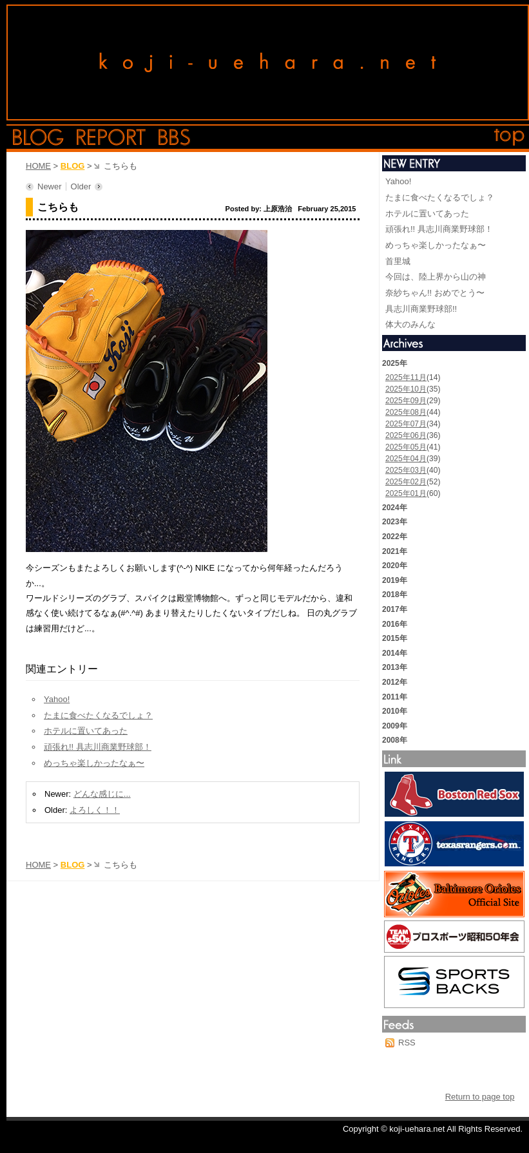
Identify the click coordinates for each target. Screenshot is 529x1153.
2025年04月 (406, 458)
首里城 (397, 261)
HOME (38, 166)
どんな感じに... (102, 794)
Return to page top (480, 1096)
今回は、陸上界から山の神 (435, 276)
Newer (49, 186)
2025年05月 (406, 447)
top (509, 137)
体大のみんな (410, 324)
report (111, 137)
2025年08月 (406, 412)
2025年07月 (406, 423)
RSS (407, 1042)
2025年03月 (406, 470)
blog (38, 137)
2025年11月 (406, 377)
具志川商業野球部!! (421, 309)
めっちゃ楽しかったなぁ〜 (94, 763)
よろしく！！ (95, 810)
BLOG (73, 166)
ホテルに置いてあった (86, 731)
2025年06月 (406, 435)
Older (81, 186)
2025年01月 (406, 493)
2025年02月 (406, 481)
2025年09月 (406, 400)
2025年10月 (406, 389)
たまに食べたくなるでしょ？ (98, 715)
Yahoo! (57, 699)
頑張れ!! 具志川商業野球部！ (97, 747)
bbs (174, 137)
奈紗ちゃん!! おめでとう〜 (435, 293)
